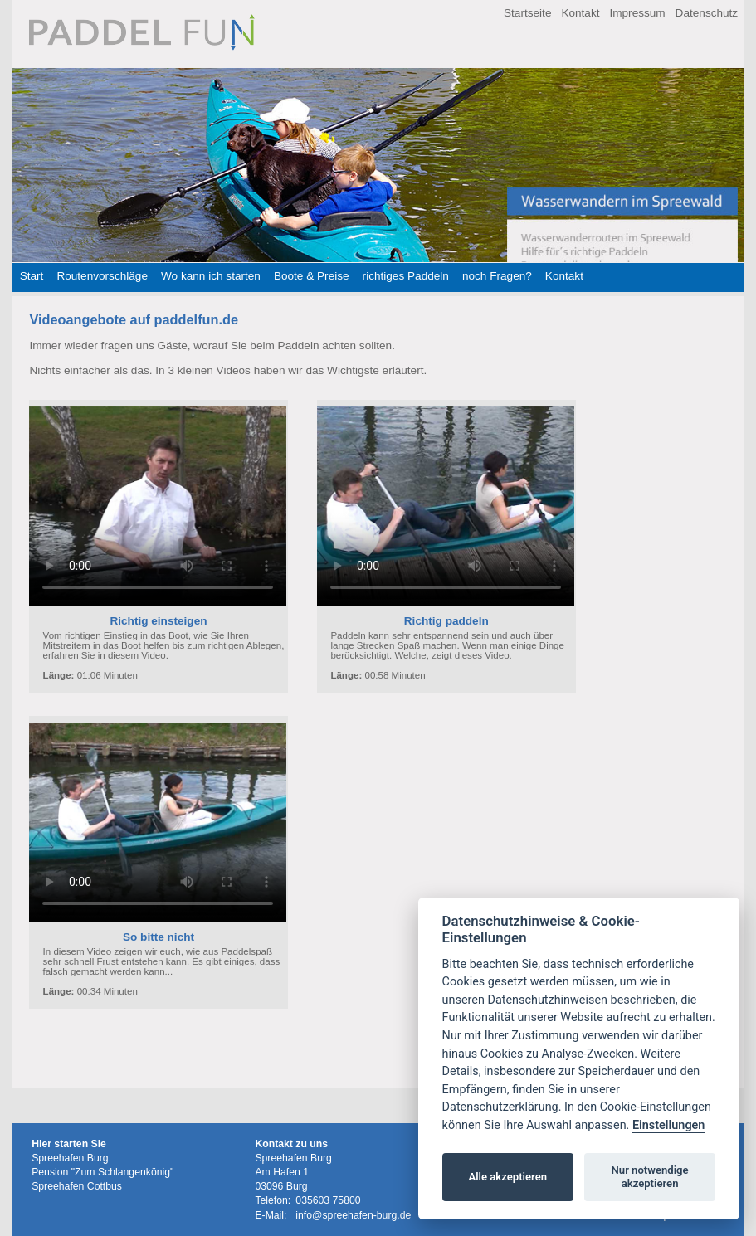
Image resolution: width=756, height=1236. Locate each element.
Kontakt (580, 13)
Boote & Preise (311, 276)
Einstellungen (668, 1125)
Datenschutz (707, 13)
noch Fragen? (497, 276)
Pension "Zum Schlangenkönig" (102, 1172)
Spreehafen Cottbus (77, 1186)
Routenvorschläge (102, 276)
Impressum (637, 13)
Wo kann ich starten (211, 276)
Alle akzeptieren (507, 1176)
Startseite (527, 13)
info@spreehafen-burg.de (353, 1215)
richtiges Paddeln (406, 276)
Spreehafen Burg (70, 1158)
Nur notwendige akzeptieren (650, 1177)
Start (32, 276)
